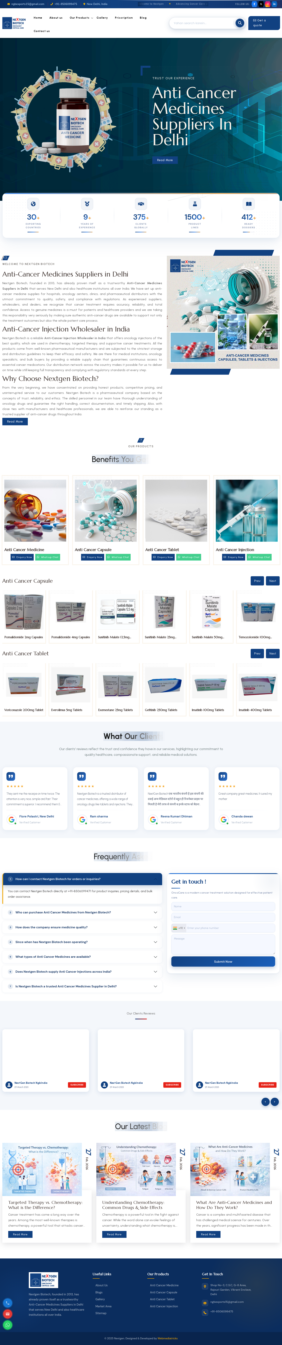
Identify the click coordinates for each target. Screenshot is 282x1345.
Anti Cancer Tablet (162, 549)
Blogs (98, 1292)
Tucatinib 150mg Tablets (21, 710)
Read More (165, 160)
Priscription (124, 17)
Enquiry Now (22, 557)
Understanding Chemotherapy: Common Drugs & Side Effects (133, 1205)
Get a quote (259, 23)
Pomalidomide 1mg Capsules (23, 637)
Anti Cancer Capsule (93, 549)
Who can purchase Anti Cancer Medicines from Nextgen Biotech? (59, 912)
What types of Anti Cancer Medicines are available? (49, 957)
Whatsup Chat (48, 557)
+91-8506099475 (64, 4)
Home (38, 17)
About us (56, 17)
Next (272, 581)
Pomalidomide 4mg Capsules (117, 637)
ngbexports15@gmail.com (25, 4)
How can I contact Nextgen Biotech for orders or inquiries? (54, 879)
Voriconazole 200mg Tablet (70, 710)
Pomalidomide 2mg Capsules (70, 637)
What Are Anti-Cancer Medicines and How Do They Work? (234, 1205)
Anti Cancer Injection (235, 549)
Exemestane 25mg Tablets (162, 710)
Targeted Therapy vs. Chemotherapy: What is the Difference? (45, 1205)
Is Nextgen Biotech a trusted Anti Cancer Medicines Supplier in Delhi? (62, 986)
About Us (101, 1285)
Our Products (79, 17)
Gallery (102, 17)
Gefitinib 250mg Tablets (208, 710)
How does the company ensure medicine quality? (48, 927)
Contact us (42, 31)
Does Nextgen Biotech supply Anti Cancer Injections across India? (60, 971)
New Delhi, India (95, 4)
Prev (257, 581)
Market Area (103, 1306)
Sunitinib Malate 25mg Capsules (206, 639)
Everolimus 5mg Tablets (113, 710)
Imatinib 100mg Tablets (255, 710)
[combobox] (179, 928)
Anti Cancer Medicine (24, 549)
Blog (143, 17)
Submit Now (223, 961)
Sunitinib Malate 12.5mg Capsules (160, 639)
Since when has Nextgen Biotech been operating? (48, 942)
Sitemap (100, 1313)
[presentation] (265, 1102)
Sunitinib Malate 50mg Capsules (254, 639)
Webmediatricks (168, 1338)
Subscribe (76, 1084)
